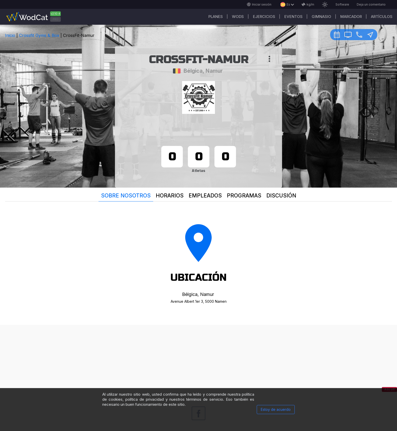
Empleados (205, 195)
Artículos (381, 16)
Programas (244, 195)
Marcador (351, 16)
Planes (215, 16)
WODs (238, 16)
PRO (55, 19)
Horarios (170, 195)
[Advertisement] (198, 360)
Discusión (281, 195)
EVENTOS (293, 16)
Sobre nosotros (126, 195)
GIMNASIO (321, 16)
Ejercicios (264, 16)
